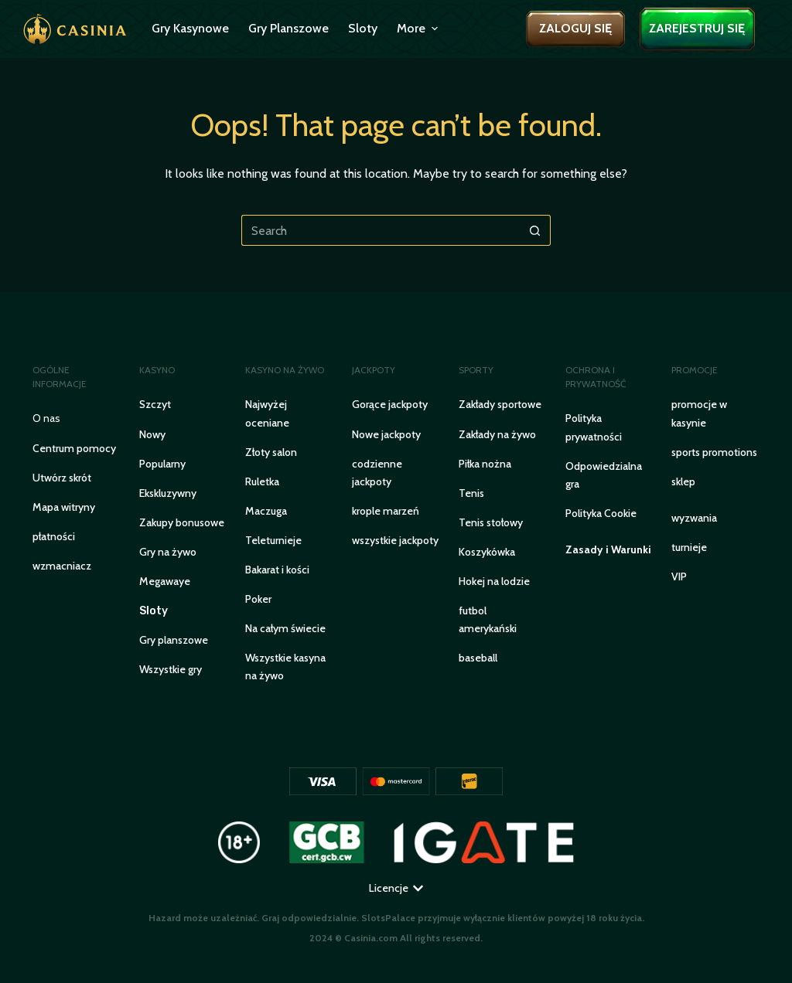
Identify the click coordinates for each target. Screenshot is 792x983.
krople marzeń (385, 511)
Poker (258, 599)
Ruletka (262, 481)
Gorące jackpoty (390, 404)
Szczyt (155, 404)
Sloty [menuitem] (362, 28)
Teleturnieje (273, 540)
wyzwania (694, 518)
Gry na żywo (167, 552)
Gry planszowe (173, 640)
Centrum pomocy (74, 448)
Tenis (471, 493)
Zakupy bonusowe (181, 522)
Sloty (153, 610)
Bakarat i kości (277, 570)
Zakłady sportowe (500, 404)
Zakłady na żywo (497, 434)
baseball (478, 658)
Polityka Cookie (601, 513)
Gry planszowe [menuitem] (288, 28)
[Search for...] (380, 230)
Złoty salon (271, 452)
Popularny (162, 464)
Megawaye (164, 581)
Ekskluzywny (167, 493)
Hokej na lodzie (494, 581)
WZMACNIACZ (61, 566)
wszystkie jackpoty (395, 540)
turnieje (689, 547)
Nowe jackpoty (386, 434)
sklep (683, 481)
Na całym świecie (285, 628)
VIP (679, 576)
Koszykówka (487, 552)
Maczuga (266, 511)
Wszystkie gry (170, 669)
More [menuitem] (419, 28)
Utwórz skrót (61, 478)
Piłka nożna (485, 464)
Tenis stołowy (491, 522)
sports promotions (714, 452)
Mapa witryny (63, 507)
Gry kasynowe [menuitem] (190, 28)
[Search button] (535, 230)
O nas (46, 418)
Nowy (152, 434)
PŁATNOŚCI (53, 536)
